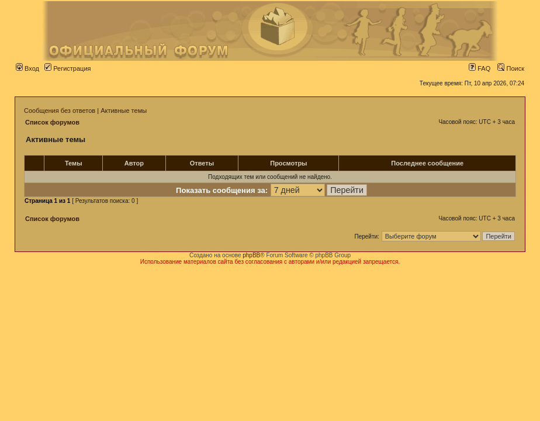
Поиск (510, 68)
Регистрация (67, 68)
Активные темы (124, 110)
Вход (27, 68)
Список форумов (52, 122)
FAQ (479, 68)
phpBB (251, 255)
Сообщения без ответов (59, 110)
